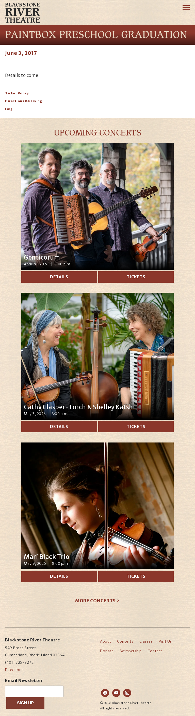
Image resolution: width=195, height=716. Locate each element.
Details (59, 276)
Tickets (136, 276)
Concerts (125, 641)
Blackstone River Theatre (27, 20)
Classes (146, 641)
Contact (155, 651)
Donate (106, 651)
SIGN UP (25, 703)
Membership (131, 651)
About (105, 641)
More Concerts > (97, 601)
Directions (14, 670)
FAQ (8, 109)
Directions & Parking (23, 101)
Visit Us (165, 641)
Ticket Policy (17, 93)
